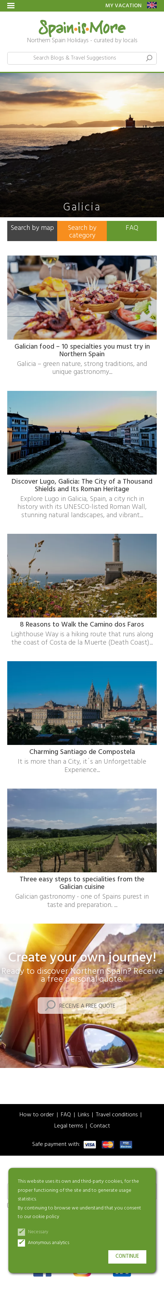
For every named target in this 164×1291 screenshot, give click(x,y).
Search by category (82, 232)
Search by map (32, 228)
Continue (127, 1256)
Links (83, 1115)
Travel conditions (117, 1115)
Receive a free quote (87, 1006)
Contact (100, 1126)
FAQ (132, 228)
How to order (37, 1115)
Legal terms (68, 1126)
